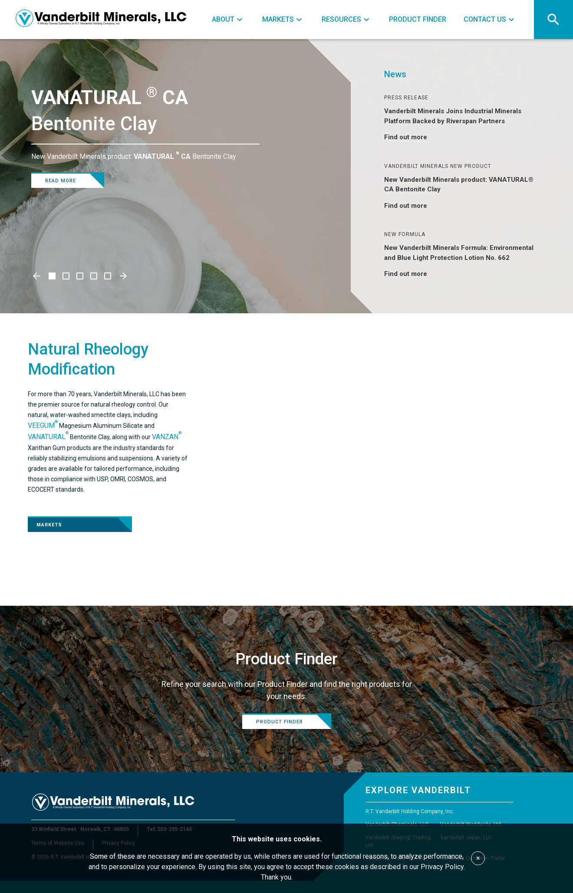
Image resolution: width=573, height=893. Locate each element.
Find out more (411, 137)
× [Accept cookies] (478, 858)
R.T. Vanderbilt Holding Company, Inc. (410, 811)
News (395, 74)
